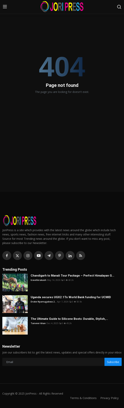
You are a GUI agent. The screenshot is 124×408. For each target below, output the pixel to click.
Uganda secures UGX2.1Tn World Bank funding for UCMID (71, 297)
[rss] (80, 255)
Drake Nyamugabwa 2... (43, 301)
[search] (119, 7)
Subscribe (113, 362)
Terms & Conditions (83, 398)
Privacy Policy (109, 398)
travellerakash (38, 279)
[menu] (5, 7)
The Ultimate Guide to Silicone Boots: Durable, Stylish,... (69, 319)
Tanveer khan (38, 323)
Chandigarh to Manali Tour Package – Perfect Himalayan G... (72, 275)
